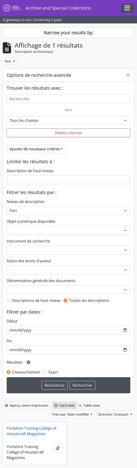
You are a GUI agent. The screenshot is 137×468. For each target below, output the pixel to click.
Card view (64, 405)
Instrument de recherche (28, 241)
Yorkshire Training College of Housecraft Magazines (31, 431)
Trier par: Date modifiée (71, 414)
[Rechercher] (68, 98)
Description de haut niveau (30, 170)
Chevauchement (26, 372)
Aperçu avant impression (26, 405)
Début (12, 321)
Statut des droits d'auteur (29, 260)
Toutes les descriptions (89, 300)
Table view (89, 405)
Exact (53, 372)
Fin (9, 340)
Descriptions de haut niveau (36, 300)
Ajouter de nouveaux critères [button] (35, 148)
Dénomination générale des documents (41, 280)
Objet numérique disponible (31, 221)
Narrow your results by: (68, 32)
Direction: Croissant (113, 414)
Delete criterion (68, 132)
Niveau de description (26, 201)
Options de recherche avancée (39, 75)
